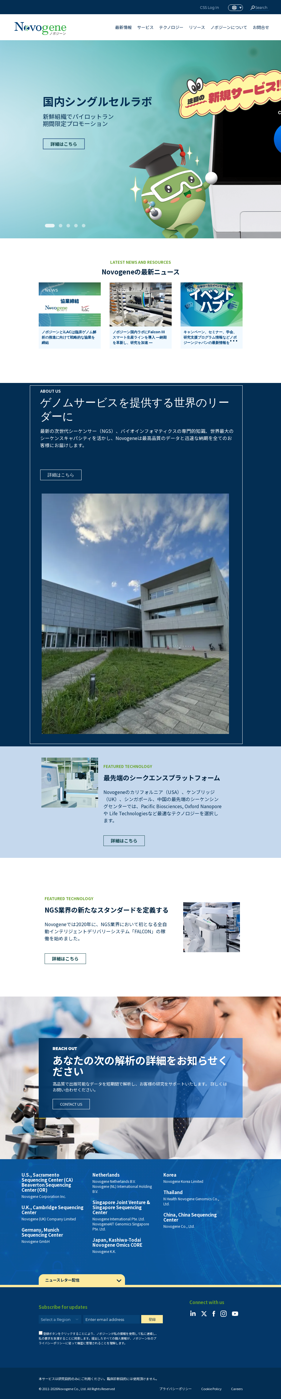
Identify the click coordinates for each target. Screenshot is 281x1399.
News (51, 290)
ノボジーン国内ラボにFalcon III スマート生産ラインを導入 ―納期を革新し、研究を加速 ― (140, 337)
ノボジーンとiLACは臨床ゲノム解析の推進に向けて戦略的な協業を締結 (69, 337)
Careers (237, 1388)
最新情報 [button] (123, 27)
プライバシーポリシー (175, 1388)
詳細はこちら (64, 144)
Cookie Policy (211, 1388)
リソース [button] (197, 27)
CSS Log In (209, 7)
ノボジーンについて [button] (228, 27)
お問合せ (261, 27)
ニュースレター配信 (62, 1280)
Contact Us (71, 1104)
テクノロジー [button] (171, 27)
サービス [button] (145, 27)
